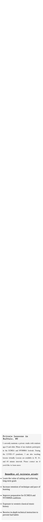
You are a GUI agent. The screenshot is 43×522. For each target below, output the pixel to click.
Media (4, 17)
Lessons (5, 12)
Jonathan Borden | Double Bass (21, 2)
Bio (3, 9)
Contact (5, 19)
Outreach (6, 14)
